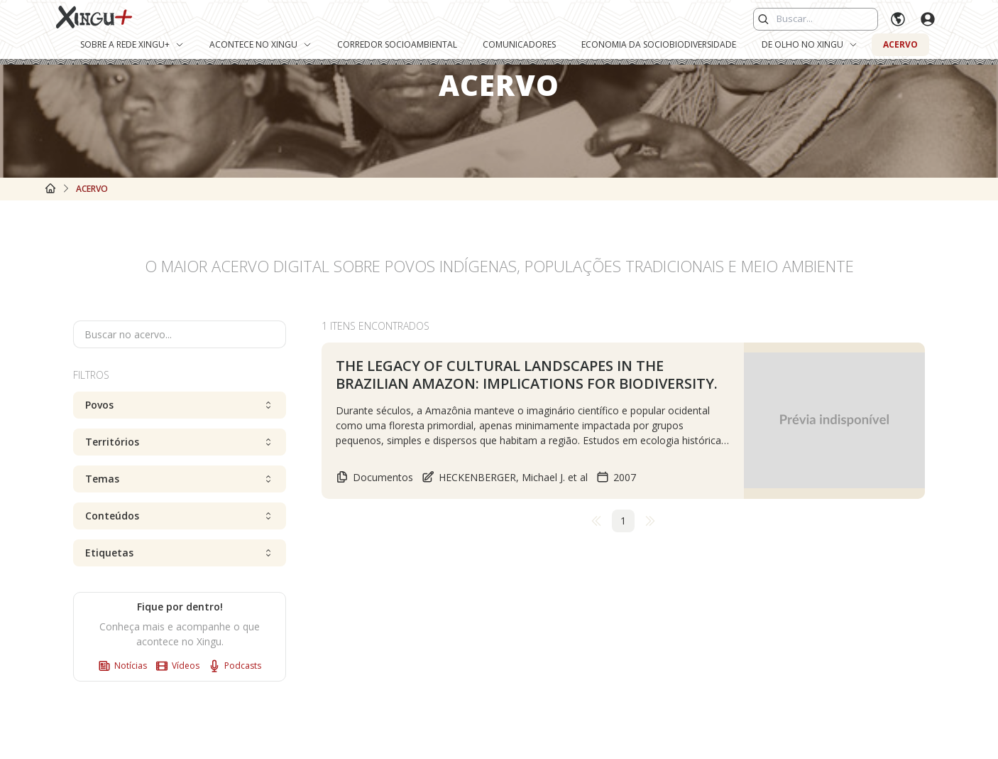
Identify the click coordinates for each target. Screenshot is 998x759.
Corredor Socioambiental (397, 44)
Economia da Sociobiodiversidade (658, 44)
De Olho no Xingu (809, 44)
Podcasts (234, 666)
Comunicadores (519, 44)
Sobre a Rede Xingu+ (132, 44)
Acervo (900, 44)
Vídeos (177, 666)
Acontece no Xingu (260, 44)
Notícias (122, 666)
